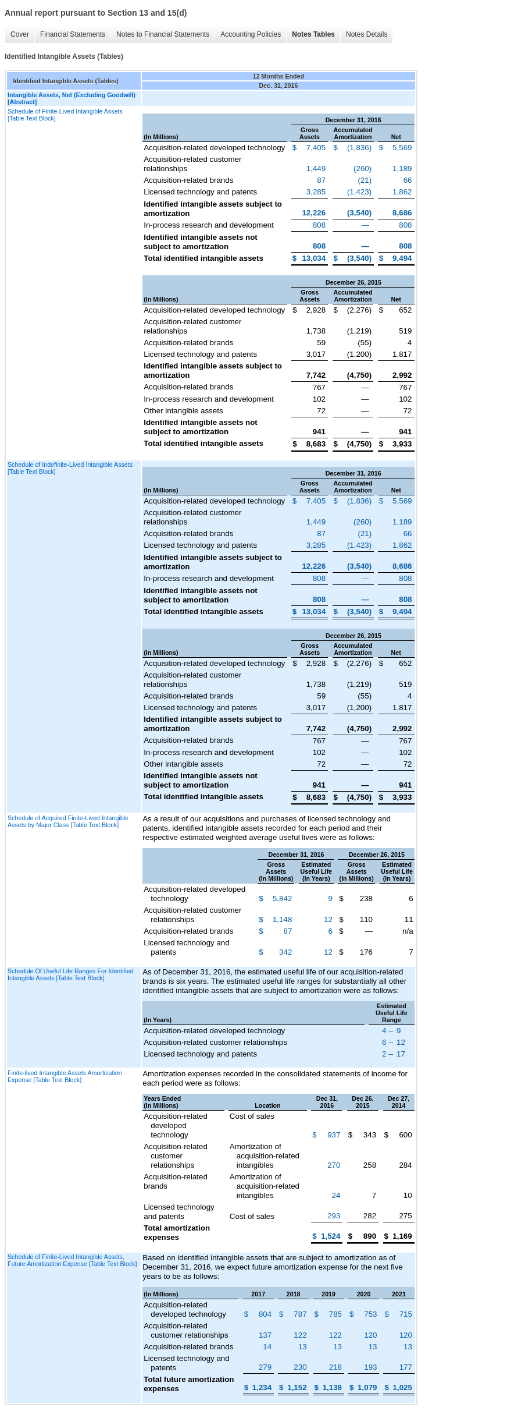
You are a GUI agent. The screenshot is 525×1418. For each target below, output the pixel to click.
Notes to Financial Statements (162, 34)
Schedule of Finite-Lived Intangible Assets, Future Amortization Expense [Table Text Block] (72, 1260)
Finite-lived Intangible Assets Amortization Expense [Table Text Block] (65, 1076)
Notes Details (366, 34)
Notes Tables (313, 34)
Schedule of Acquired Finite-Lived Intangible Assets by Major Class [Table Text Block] (68, 821)
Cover (19, 34)
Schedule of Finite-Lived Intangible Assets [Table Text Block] (65, 115)
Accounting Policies (250, 34)
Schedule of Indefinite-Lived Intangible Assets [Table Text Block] (70, 468)
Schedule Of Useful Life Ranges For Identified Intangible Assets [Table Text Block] (71, 974)
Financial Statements (72, 34)
